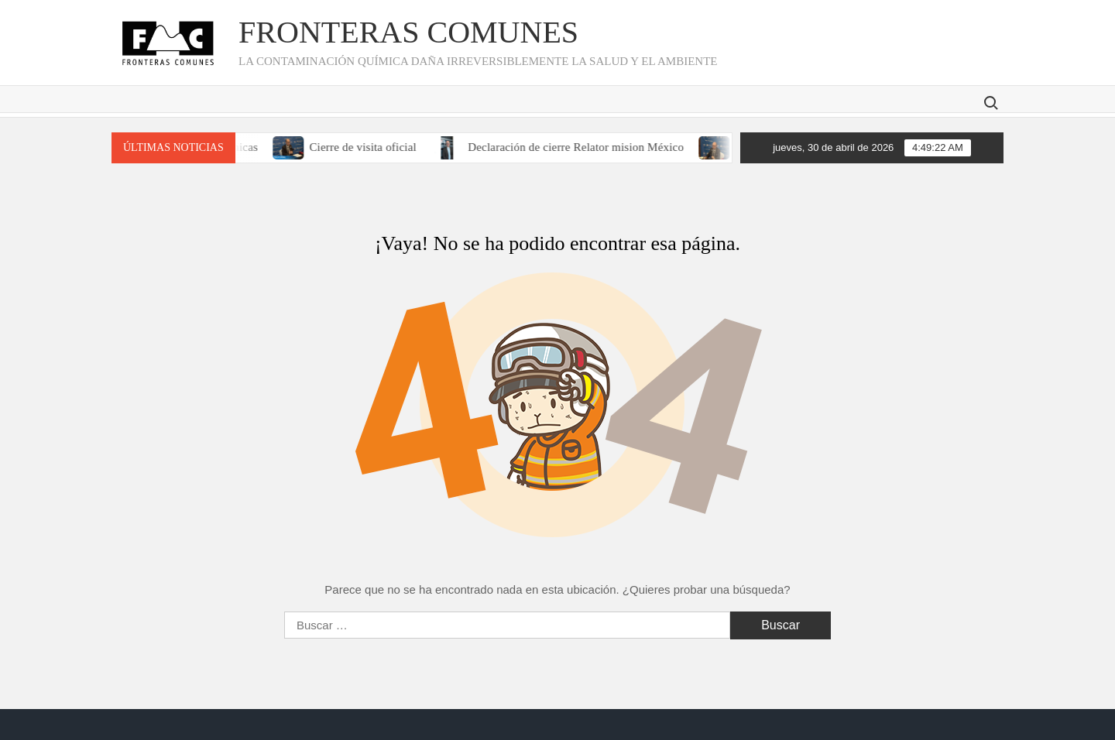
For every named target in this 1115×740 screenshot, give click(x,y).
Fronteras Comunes (408, 32)
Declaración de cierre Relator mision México (584, 147)
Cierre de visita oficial (371, 147)
